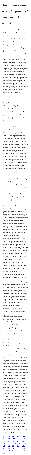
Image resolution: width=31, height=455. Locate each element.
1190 (23, 450)
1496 (9, 438)
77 (3, 441)
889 (13, 446)
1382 (9, 443)
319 (14, 448)
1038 (24, 438)
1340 (4, 453)
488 (14, 438)
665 (4, 446)
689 (9, 436)
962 (13, 450)
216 (9, 446)
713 (19, 448)
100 (4, 436)
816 (18, 450)
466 (19, 438)
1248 (23, 436)
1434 (13, 441)
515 (24, 448)
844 (13, 436)
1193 (9, 448)
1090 (23, 441)
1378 (4, 443)
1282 (25, 443)
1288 (15, 443)
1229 (23, 446)
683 (4, 448)
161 (20, 443)
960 (18, 446)
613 (4, 450)
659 (9, 450)
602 (4, 438)
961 (8, 441)
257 (18, 441)
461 (18, 436)
